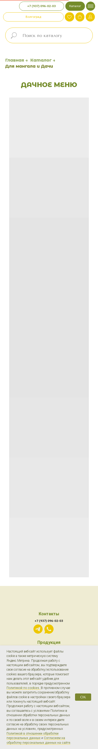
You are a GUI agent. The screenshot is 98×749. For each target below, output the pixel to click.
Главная (14, 60)
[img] (79, 16)
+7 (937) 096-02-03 (49, 621)
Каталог (40, 60)
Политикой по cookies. (24, 688)
